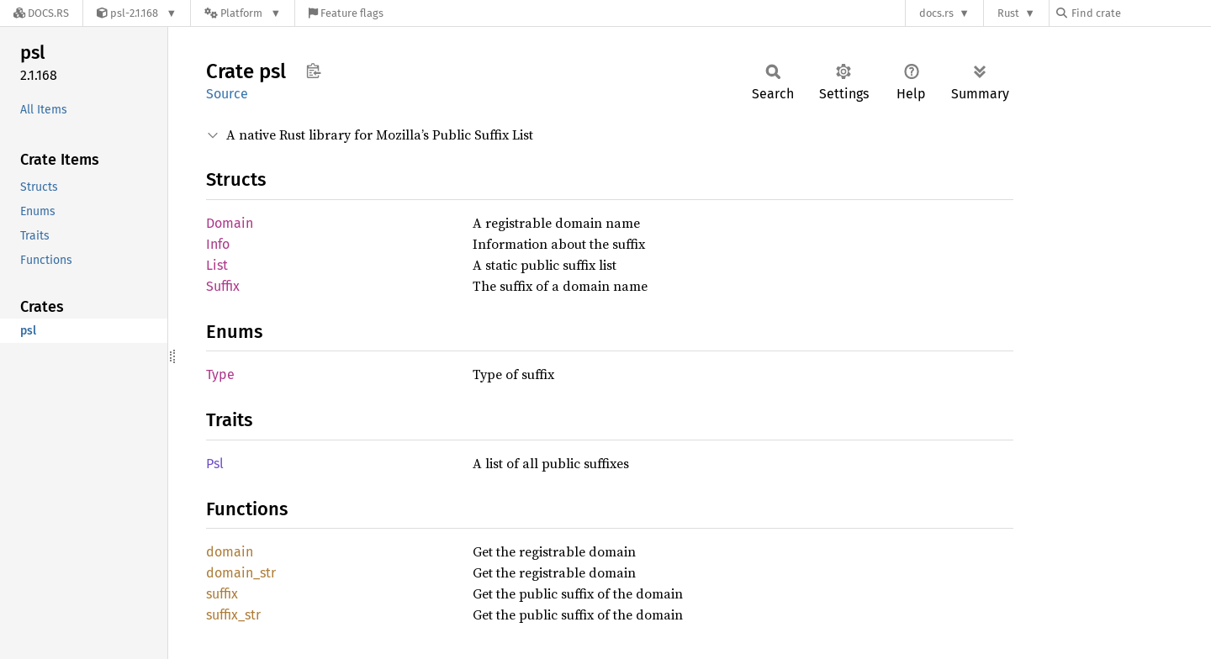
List (217, 265)
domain (229, 552)
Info (218, 244)
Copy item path (313, 70)
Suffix (223, 286)
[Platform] (242, 13)
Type (220, 374)
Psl (215, 464)
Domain (229, 223)
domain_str (241, 573)
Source (227, 94)
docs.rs (936, 13)
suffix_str (233, 615)
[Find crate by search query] (1140, 13)
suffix (222, 594)
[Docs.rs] (41, 13)
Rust (1008, 13)
